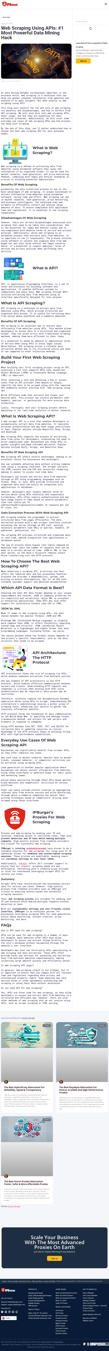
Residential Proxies (35, 1293)
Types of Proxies (62, 1303)
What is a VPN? (61, 1301)
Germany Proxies (62, 1328)
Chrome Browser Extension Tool (40, 1316)
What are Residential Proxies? (66, 1293)
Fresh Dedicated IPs (35, 1298)
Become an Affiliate (90, 1318)
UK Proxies (59, 1313)
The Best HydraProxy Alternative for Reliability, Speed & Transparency (24, 1088)
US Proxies (59, 1310)
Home (4, 1281)
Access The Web (7, 23)
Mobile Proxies (33, 1303)
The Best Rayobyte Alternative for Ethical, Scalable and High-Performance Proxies (81, 1090)
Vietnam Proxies (61, 1321)
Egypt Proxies (61, 1323)
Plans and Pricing (89, 1303)
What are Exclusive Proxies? (66, 1298)
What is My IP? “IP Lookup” (38, 1313)
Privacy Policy (88, 1308)
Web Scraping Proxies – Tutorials (95, 1306)
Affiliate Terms (88, 1321)
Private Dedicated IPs (36, 1301)
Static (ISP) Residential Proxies (39, 1295)
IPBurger (23, 863)
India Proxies (60, 1326)
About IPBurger (88, 1293)
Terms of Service (89, 1311)
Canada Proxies (61, 1318)
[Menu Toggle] (106, 4)
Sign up (83, 61)
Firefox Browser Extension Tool (39, 1318)
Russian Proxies (61, 1333)
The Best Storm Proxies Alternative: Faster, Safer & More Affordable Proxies (26, 1183)
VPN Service (32, 1306)
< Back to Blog (5, 17)
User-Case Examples (90, 1295)
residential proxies (36, 848)
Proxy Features (88, 1298)
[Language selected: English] (9, 1318)
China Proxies (61, 1331)
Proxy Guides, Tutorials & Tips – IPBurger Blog (25, 1281)
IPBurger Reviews (89, 1301)
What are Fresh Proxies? (64, 1295)
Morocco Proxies (62, 1316)
